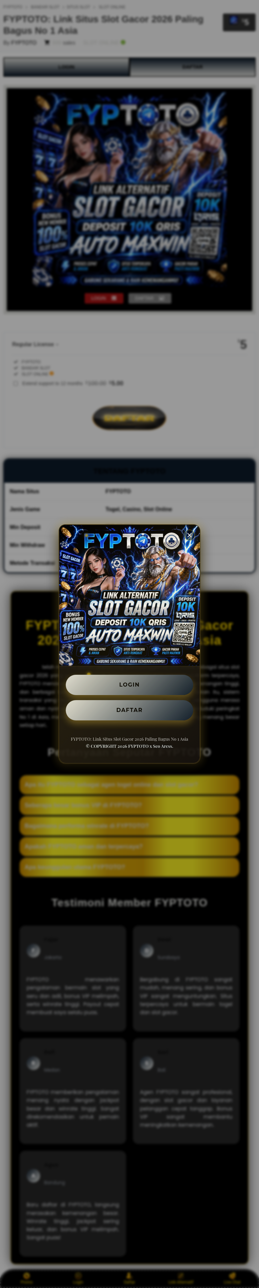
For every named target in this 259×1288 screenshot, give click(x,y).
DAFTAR (129, 710)
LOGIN (129, 685)
